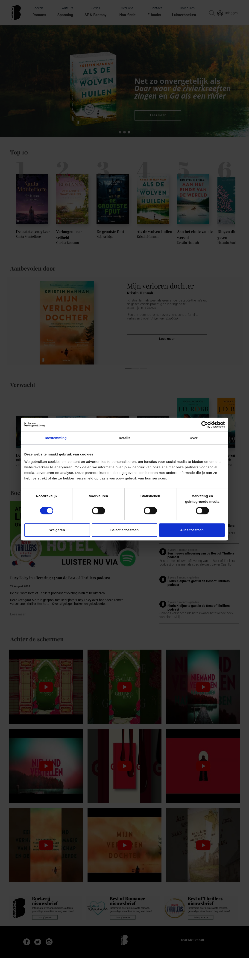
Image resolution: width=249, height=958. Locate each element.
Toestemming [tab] (55, 438)
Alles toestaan (192, 530)
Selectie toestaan (124, 530)
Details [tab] (124, 438)
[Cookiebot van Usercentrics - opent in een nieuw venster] (205, 424)
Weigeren (57, 530)
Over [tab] (194, 438)
